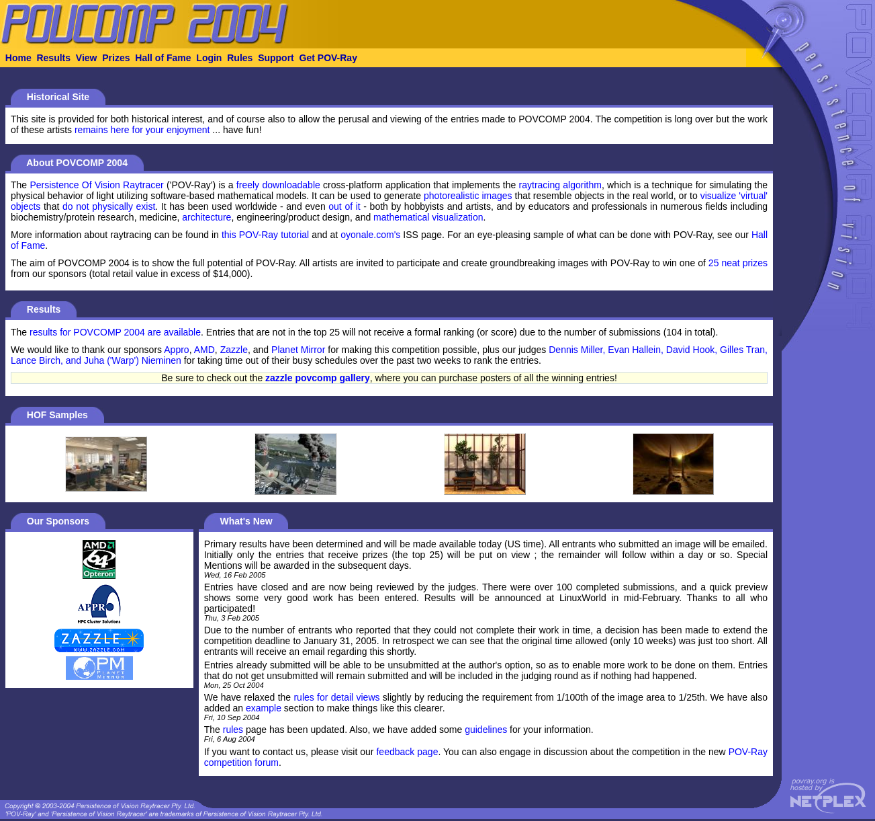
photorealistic (451, 195)
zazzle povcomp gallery (317, 378)
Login (209, 57)
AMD (204, 349)
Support (276, 57)
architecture (206, 217)
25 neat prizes (738, 263)
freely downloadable (278, 185)
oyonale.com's (370, 234)
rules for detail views (336, 697)
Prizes (116, 57)
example (263, 708)
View (86, 57)
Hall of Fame (163, 57)
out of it (344, 206)
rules (233, 729)
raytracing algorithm (560, 185)
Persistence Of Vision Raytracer (96, 185)
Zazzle (234, 349)
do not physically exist (108, 206)
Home (18, 57)
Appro (176, 349)
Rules (239, 57)
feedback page (407, 751)
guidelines (486, 729)
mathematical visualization (428, 217)
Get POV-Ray (328, 57)
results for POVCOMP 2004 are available (115, 332)
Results (53, 57)
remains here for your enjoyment (142, 129)
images (496, 195)
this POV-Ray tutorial (265, 234)
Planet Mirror (298, 349)
